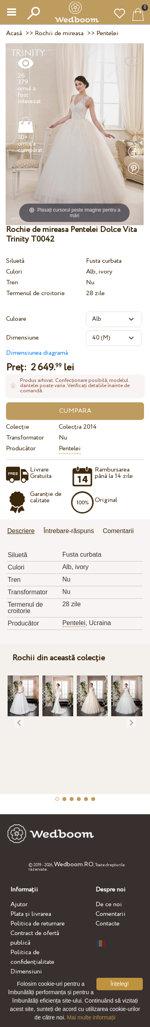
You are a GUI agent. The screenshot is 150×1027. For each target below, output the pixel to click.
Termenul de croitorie (35, 293)
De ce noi (109, 904)
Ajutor (19, 904)
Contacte (108, 923)
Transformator (25, 438)
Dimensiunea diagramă (37, 353)
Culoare (16, 319)
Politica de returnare (37, 923)
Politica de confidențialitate (32, 957)
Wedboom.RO (74, 864)
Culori (14, 272)
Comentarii (111, 914)
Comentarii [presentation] (118, 530)
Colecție (17, 427)
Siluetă (15, 261)
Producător (21, 448)
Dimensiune (22, 338)
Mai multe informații (91, 1017)
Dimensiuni (26, 971)
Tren (12, 282)
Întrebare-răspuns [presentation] (69, 530)
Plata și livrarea (30, 914)
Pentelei (70, 448)
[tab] (23, 532)
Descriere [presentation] (20, 530)
